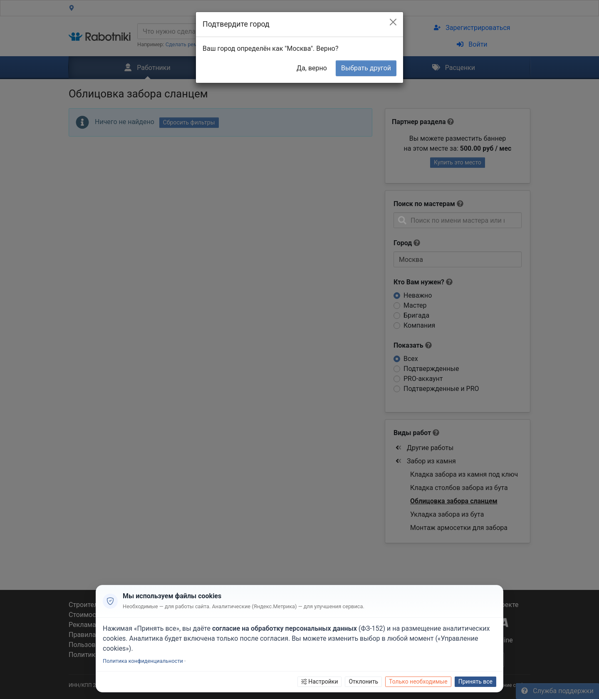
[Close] (393, 22)
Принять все (475, 681)
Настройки (319, 681)
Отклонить (363, 681)
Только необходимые (418, 681)
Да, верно (312, 68)
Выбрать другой (366, 68)
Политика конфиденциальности (143, 661)
